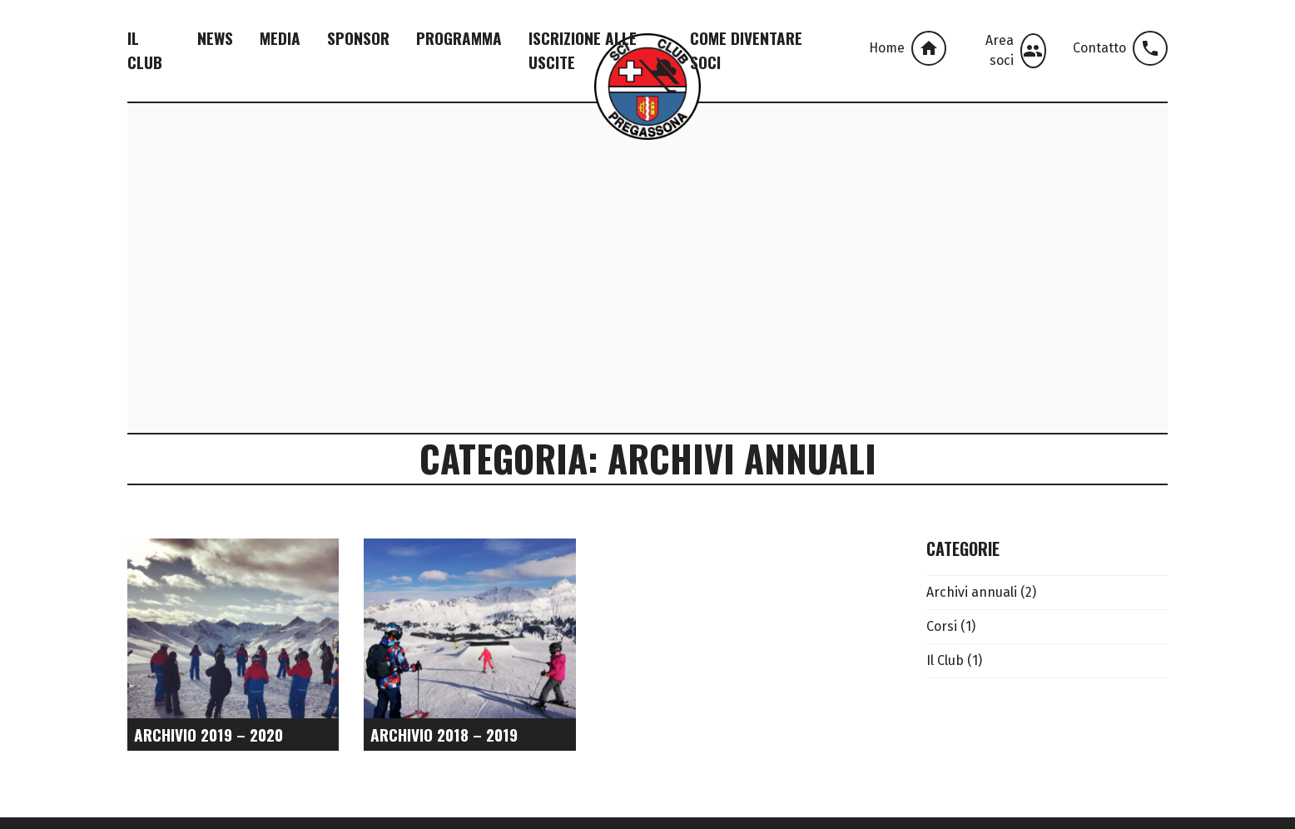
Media (280, 38)
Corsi (941, 626)
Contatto (1120, 48)
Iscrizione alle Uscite (582, 50)
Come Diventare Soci (746, 50)
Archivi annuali (971, 592)
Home (907, 48)
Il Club (144, 50)
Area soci (1015, 50)
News (215, 38)
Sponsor (358, 38)
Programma (459, 38)
